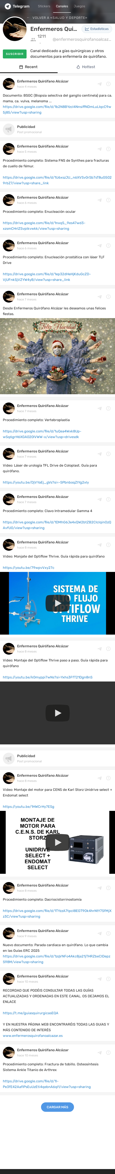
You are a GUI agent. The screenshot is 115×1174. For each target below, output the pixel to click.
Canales (62, 6)
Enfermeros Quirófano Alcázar (43, 81)
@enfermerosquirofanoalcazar (82, 39)
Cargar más (57, 1107)
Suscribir (14, 54)
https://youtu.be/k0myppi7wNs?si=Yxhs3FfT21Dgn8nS (47, 677)
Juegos (79, 6)
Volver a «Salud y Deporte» (59, 18)
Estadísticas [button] (97, 29)
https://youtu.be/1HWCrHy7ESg (28, 807)
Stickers (44, 6)
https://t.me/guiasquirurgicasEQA (30, 1013)
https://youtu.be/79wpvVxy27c (28, 568)
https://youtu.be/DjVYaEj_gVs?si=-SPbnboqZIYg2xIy (46, 482)
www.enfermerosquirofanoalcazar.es (33, 1036)
